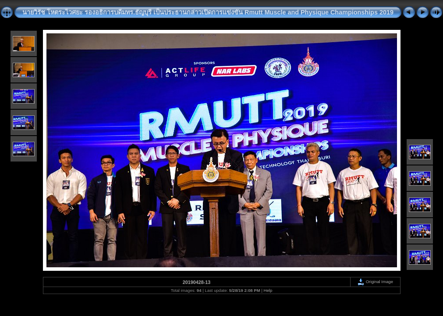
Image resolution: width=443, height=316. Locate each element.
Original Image (375, 281)
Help (268, 290)
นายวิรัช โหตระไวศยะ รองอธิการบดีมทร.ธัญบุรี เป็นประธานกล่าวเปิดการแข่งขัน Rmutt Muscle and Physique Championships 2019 (207, 12)
